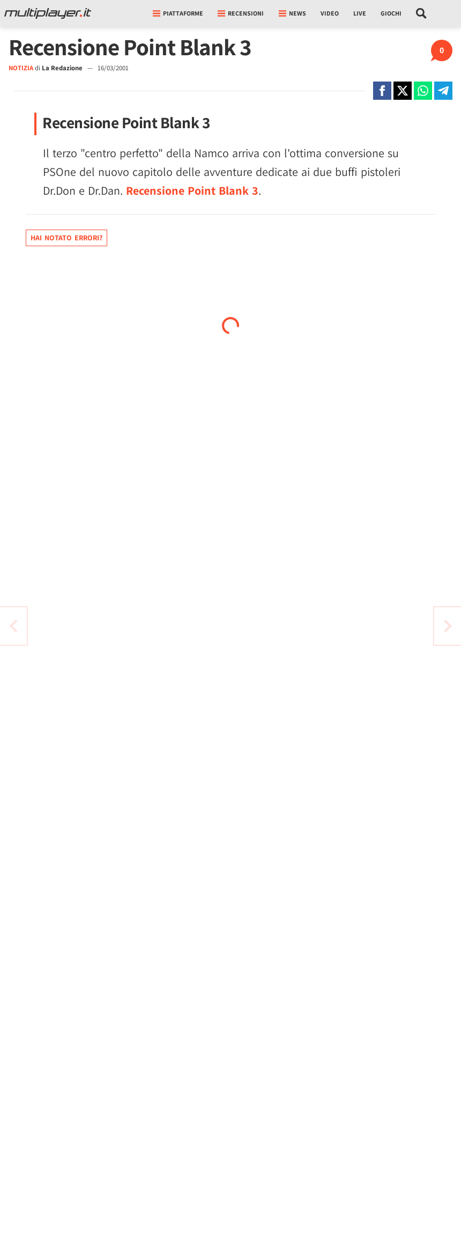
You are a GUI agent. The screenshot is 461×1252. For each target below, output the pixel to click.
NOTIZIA (21, 67)
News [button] (292, 13)
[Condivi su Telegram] (443, 91)
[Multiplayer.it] (47, 13)
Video (330, 13)
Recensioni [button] (241, 13)
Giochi (391, 13)
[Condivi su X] (402, 91)
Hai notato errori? (66, 237)
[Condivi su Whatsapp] (423, 91)
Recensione (192, 190)
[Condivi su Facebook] (382, 91)
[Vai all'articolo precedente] (447, 626)
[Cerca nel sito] (421, 13)
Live (359, 13)
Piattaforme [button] (178, 13)
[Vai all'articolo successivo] (13, 626)
